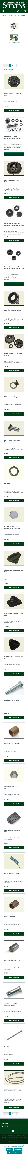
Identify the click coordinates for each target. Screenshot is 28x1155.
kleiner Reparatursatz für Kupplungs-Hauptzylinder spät (14, 267)
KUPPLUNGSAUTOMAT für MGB (12, 181)
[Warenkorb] (25, 11)
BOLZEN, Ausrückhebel (11, 700)
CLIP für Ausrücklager (11, 397)
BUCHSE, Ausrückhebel (11, 743)
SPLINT (6, 1046)
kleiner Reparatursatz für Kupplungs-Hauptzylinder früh (14, 224)
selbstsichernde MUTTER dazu (12, 787)
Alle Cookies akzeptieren (14, 1152)
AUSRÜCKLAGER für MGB (12, 310)
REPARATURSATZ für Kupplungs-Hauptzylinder (12, 137)
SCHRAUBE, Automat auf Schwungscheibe (12, 441)
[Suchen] (18, 11)
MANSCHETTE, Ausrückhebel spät (13, 614)
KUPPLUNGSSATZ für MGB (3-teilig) (13, 354)
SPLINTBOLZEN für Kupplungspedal (10, 1004)
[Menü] (3, 11)
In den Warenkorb (14, 110)
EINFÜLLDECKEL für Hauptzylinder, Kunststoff (12, 527)
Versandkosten (5, 1137)
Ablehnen (9, 1149)
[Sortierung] (14, 69)
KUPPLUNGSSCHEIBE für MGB (12, 94)
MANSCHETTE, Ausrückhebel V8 (13, 657)
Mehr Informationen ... (19, 1146)
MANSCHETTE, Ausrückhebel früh (13, 571)
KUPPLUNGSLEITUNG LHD (13, 1090)
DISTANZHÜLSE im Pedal (12, 960)
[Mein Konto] (21, 11)
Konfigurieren (18, 1149)
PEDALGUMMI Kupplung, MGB (12, 831)
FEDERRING (8, 483)
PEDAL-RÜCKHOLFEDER (12, 873)
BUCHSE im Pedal (10, 917)
